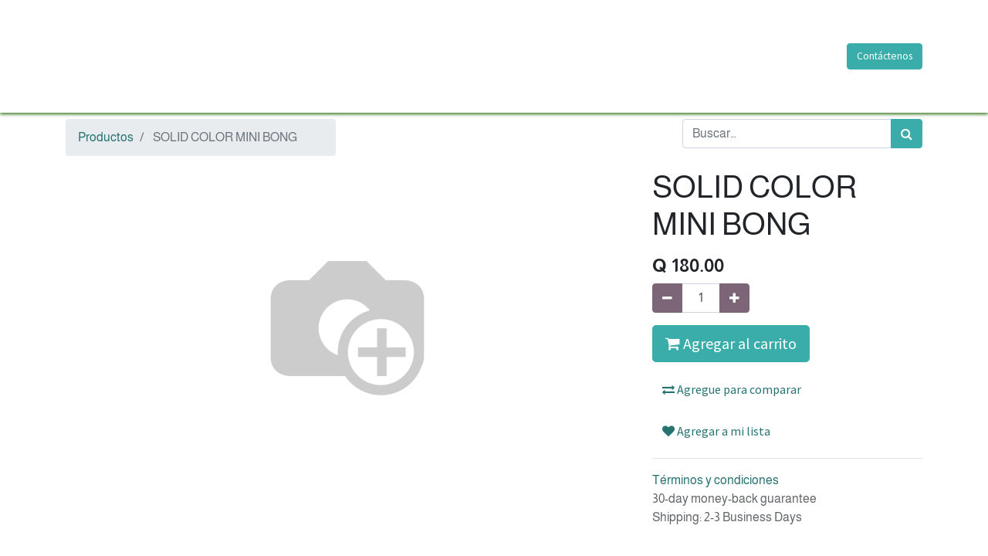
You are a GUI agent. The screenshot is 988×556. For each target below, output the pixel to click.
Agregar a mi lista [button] (716, 431)
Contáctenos (884, 56)
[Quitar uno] (667, 298)
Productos (106, 137)
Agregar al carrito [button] (731, 343)
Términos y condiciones (715, 479)
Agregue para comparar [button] (731, 389)
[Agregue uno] (734, 298)
